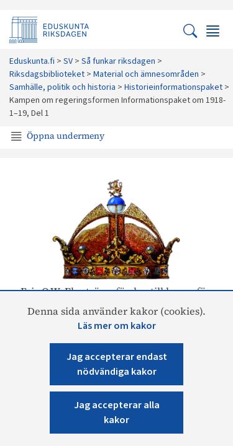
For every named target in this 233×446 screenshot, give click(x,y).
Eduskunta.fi (32, 61)
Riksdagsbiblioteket (47, 74)
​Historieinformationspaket (173, 87)
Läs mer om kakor (117, 326)
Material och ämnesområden (146, 74)
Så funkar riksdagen (118, 61)
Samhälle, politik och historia (62, 87)
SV (68, 61)
